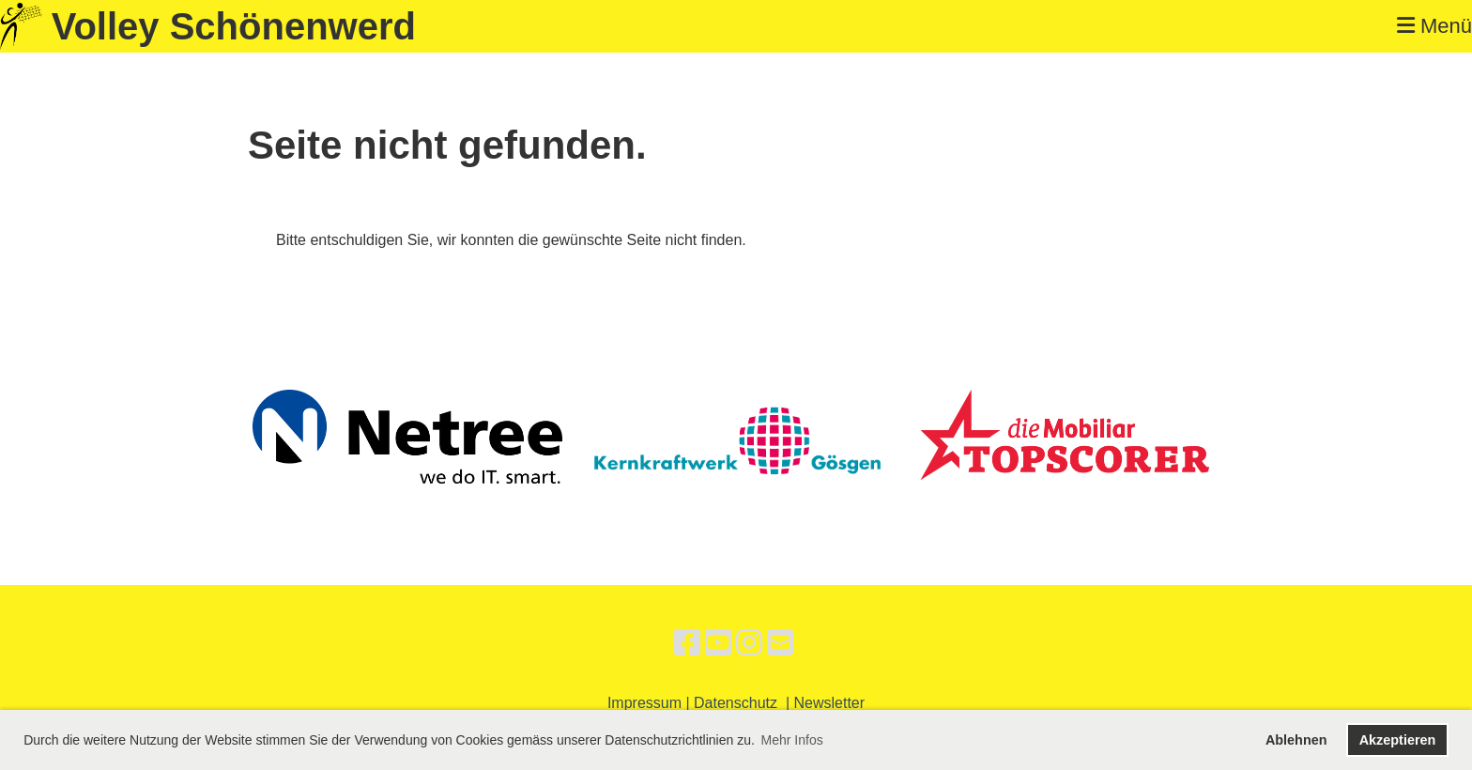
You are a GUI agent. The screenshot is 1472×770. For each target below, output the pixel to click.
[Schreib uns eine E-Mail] (780, 643)
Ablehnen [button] (1296, 739)
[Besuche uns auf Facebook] (687, 643)
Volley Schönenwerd (234, 26)
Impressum (644, 703)
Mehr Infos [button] (792, 739)
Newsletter (830, 703)
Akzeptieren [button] (1397, 739)
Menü (1434, 26)
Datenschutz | (743, 703)
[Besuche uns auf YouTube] (718, 643)
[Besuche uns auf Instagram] (749, 643)
